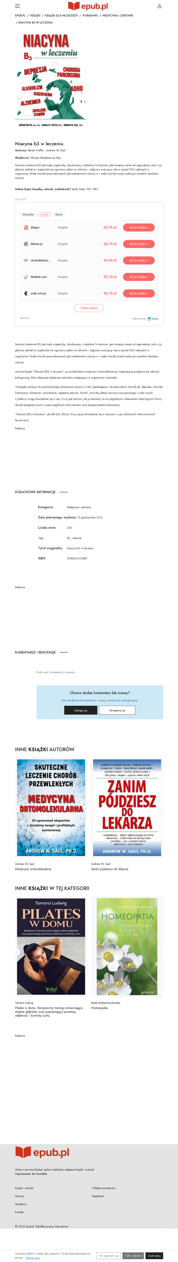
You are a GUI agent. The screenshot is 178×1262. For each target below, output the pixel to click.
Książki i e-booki (24, 1188)
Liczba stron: (47, 528)
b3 (68, 538)
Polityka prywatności (104, 1188)
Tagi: (41, 538)
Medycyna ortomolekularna (33, 869)
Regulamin (98, 1196)
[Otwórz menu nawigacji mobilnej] (17, 6)
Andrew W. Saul (55, 150)
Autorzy (19, 1196)
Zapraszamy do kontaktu (31, 1174)
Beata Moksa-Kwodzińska (105, 1003)
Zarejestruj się (117, 710)
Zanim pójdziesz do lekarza (109, 869)
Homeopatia (99, 1008)
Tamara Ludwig (24, 1003)
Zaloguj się (80, 710)
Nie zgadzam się (108, 1256)
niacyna (76, 538)
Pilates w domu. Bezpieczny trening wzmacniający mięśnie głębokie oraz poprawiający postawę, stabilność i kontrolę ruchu (49, 1012)
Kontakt (19, 1212)
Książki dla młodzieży (61, 15)
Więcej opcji (33, 1258)
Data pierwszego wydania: (57, 517)
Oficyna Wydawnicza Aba (45, 158)
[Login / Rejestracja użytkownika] (159, 6)
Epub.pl (20, 15)
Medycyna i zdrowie (118, 15)
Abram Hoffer (35, 150)
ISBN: (42, 558)
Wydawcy (21, 1204)
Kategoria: (46, 507)
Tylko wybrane (133, 1256)
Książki (35, 15)
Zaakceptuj (154, 1256)
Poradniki (90, 15)
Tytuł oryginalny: (50, 548)
